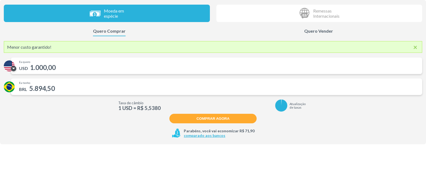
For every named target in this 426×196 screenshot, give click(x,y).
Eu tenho (24, 82)
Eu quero (24, 61)
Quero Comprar (109, 30)
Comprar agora (213, 119)
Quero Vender (318, 30)
